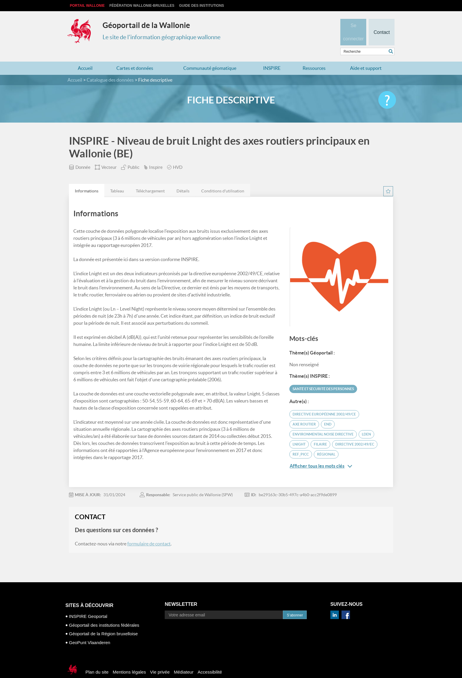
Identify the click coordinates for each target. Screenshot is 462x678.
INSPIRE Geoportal (88, 604)
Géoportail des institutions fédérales (104, 613)
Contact (381, 22)
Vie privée (159, 660)
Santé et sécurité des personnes (323, 377)
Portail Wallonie (87, 6)
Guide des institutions (201, 6)
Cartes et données (134, 56)
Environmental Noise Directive (323, 423)
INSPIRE (271, 56)
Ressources (314, 56)
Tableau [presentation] (117, 179)
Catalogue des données (110, 68)
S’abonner (295, 604)
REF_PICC (301, 443)
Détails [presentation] (182, 179)
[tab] (86, 179)
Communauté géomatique (209, 56)
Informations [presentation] (86, 179)
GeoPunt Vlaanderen (89, 630)
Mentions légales (129, 660)
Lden (366, 423)
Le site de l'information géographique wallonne (161, 37)
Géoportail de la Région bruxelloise (103, 622)
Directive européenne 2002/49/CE (324, 403)
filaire (320, 433)
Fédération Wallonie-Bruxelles (141, 6)
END (327, 413)
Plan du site (96, 660)
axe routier (304, 413)
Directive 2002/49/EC (354, 433)
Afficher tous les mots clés (321, 454)
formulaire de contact (149, 532)
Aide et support (366, 56)
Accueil (85, 56)
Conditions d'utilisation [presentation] (222, 179)
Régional (326, 443)
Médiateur (184, 660)
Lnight (299, 433)
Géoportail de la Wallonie (146, 25)
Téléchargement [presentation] (150, 179)
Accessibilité (210, 660)
